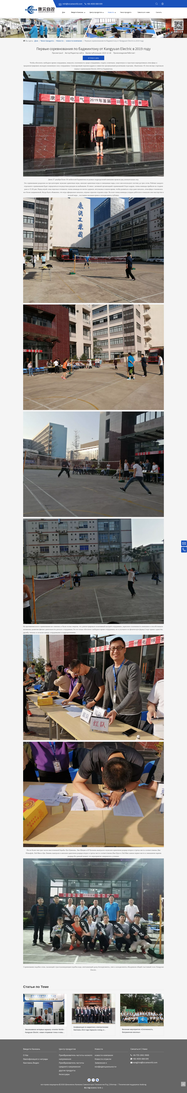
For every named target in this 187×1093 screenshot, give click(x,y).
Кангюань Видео (31, 1062)
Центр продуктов (96, 12)
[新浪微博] (89, 1080)
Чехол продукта (125, 12)
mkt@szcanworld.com (72, 3)
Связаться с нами (144, 12)
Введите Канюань (77, 12)
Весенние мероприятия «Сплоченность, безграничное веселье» (137, 1030)
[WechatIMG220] (93, 28)
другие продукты (67, 1070)
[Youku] (93, 1080)
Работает (131, 53)
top (183, 1084)
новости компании (104, 1055)
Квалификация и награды (35, 1058)
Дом (63, 12)
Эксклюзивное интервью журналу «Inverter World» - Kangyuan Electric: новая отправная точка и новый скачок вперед (45, 1031)
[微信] (97, 1080)
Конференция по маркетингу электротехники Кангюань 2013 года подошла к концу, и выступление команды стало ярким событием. (92, 1029)
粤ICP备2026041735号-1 (93, 1088)
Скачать (159, 12)
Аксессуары (64, 1074)
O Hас (25, 1055)
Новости (111, 12)
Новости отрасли (103, 1058)
